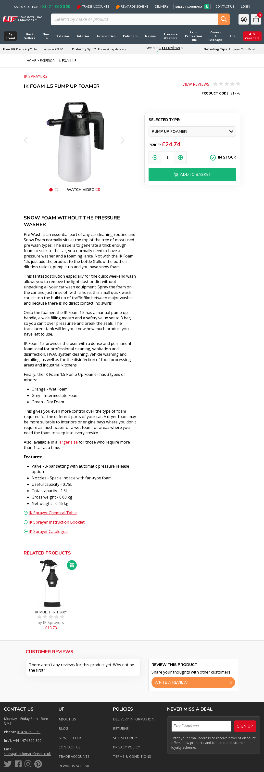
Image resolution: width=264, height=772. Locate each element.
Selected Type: (164, 119)
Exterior (47, 61)
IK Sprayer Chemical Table (53, 512)
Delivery (161, 7)
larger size (68, 442)
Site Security (125, 737)
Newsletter (70, 737)
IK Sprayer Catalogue (48, 531)
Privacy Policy (126, 747)
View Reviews (195, 84)
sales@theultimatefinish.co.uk (27, 753)
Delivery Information (133, 719)
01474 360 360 (28, 732)
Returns (121, 728)
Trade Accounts (93, 7)
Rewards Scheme (132, 7)
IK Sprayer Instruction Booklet (57, 522)
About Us (67, 719)
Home (31, 61)
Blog (63, 728)
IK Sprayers (35, 76)
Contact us (69, 747)
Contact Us (224, 7)
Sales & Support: (42, 6)
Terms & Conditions (132, 756)
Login (245, 7)
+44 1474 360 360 (27, 740)
